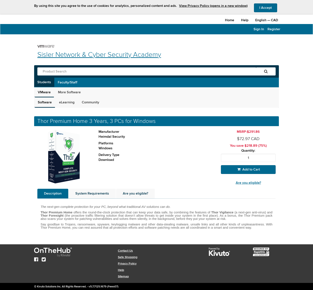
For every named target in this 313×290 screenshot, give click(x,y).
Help (244, 20)
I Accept (268, 7)
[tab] (52, 193)
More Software (69, 92)
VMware (44, 92)
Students (44, 82)
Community (90, 102)
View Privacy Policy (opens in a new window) (213, 6)
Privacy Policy (127, 263)
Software (45, 102)
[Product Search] (146, 71)
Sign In (259, 29)
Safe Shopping (127, 257)
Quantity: (248, 151)
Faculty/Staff (67, 82)
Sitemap (123, 276)
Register (273, 29)
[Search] (265, 71)
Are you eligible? (248, 183)
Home (229, 20)
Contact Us (125, 250)
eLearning (66, 102)
